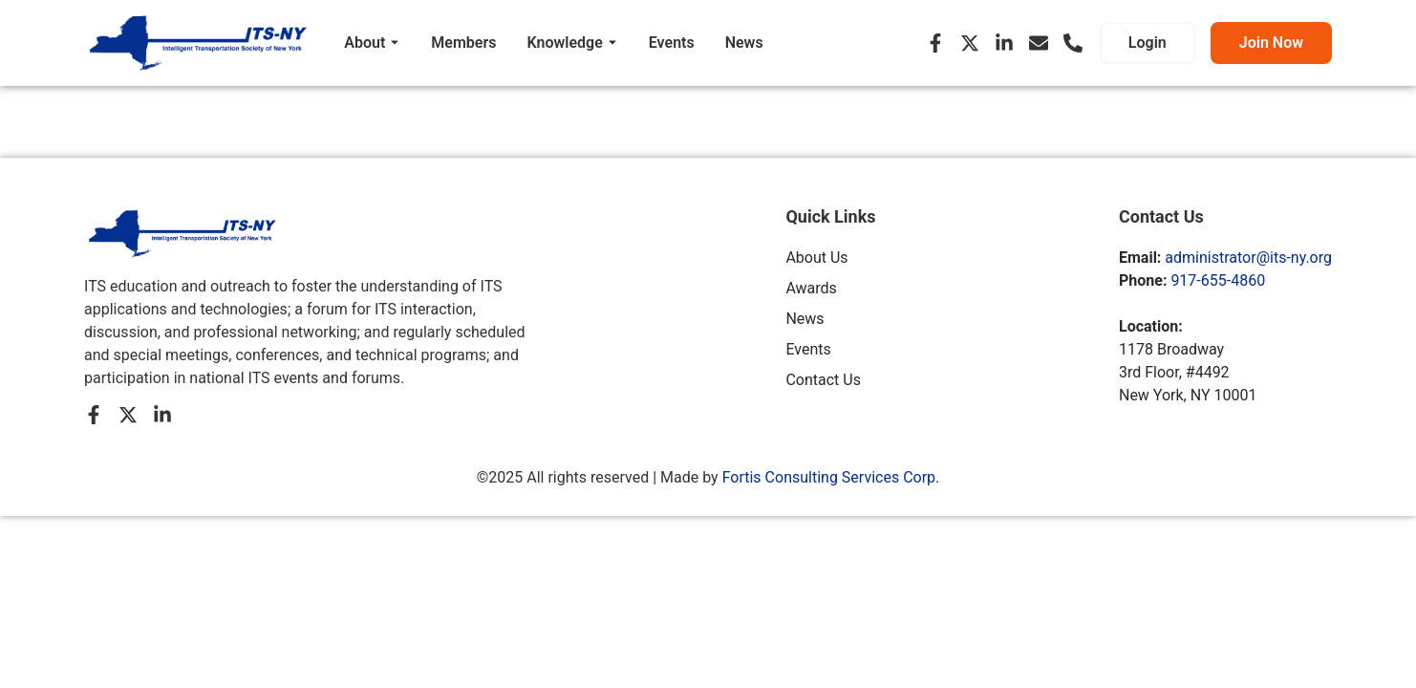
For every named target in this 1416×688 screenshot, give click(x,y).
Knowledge (564, 42)
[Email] (1038, 43)
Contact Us (823, 380)
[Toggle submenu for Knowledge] (610, 43)
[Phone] (1073, 43)
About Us (816, 257)
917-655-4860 (1217, 280)
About (364, 42)
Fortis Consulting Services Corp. (831, 477)
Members (463, 42)
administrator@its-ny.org (1248, 257)
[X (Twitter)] (969, 43)
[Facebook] (935, 43)
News (744, 42)
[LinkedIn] (1004, 43)
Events (672, 42)
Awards (810, 288)
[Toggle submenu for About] (392, 43)
